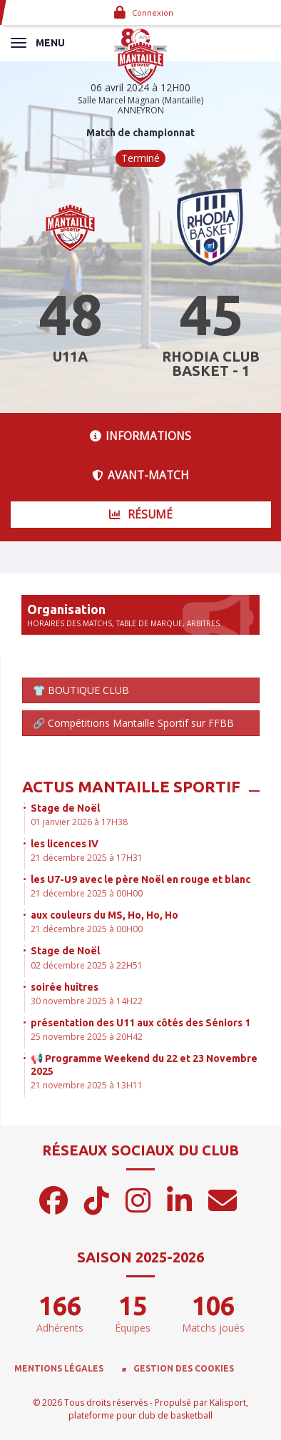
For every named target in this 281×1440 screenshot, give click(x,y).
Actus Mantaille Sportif (131, 786)
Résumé (141, 514)
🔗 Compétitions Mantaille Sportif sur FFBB (133, 723)
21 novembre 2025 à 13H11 (87, 1085)
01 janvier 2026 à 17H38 (79, 822)
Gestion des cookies (183, 1368)
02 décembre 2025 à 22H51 (87, 965)
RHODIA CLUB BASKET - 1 (211, 363)
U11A (70, 356)
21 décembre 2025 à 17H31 (87, 858)
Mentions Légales (58, 1368)
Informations (140, 436)
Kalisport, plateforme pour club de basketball (158, 1408)
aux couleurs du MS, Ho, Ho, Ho (104, 915)
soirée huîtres (64, 987)
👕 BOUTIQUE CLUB (81, 690)
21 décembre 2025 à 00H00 (87, 893)
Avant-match (140, 475)
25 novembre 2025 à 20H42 (87, 1037)
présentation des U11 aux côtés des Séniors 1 (140, 1022)
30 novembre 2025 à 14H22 (87, 1001)
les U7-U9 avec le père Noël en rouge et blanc (140, 879)
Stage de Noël (65, 808)
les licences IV (64, 843)
